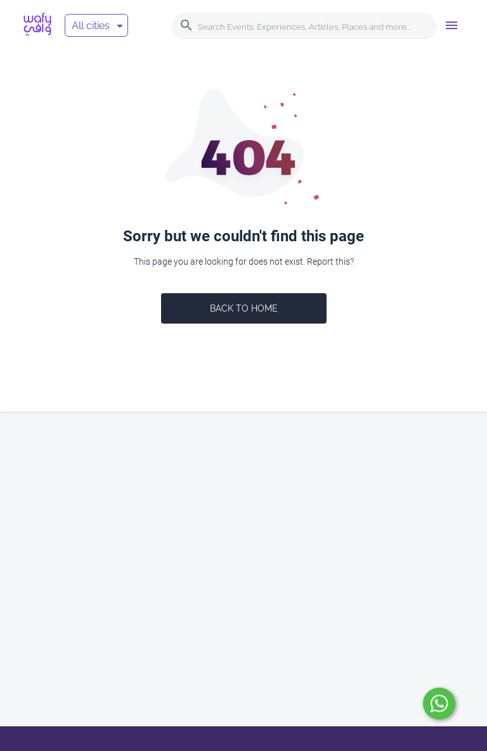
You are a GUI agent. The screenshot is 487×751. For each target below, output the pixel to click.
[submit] (439, 703)
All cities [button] (91, 26)
